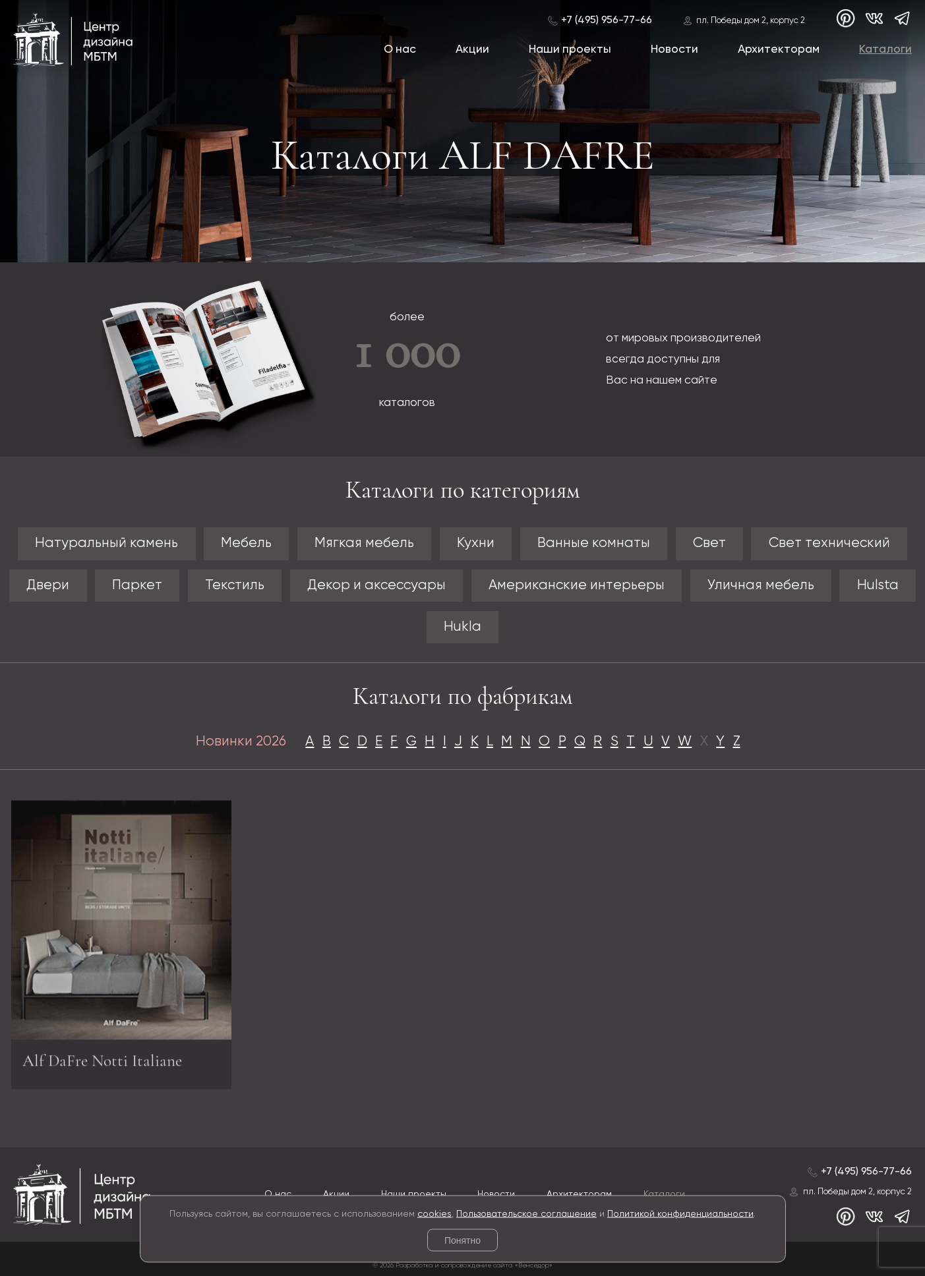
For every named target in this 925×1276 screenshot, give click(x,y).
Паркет (137, 586)
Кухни (475, 543)
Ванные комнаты (593, 543)
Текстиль (234, 586)
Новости (674, 49)
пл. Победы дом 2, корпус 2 (750, 20)
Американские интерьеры (577, 586)
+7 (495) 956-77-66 (606, 20)
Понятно (462, 1240)
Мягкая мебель (364, 543)
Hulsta (878, 586)
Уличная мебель (760, 586)
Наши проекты (570, 49)
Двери (47, 586)
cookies (434, 1213)
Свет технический (829, 543)
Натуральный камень (106, 543)
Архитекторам (779, 49)
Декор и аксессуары (376, 586)
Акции (472, 49)
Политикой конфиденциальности (680, 1213)
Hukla (462, 627)
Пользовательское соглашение (526, 1213)
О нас (400, 49)
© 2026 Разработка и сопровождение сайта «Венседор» (462, 1265)
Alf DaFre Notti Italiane (102, 1066)
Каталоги (885, 49)
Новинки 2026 (241, 742)
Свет (709, 543)
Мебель (246, 543)
